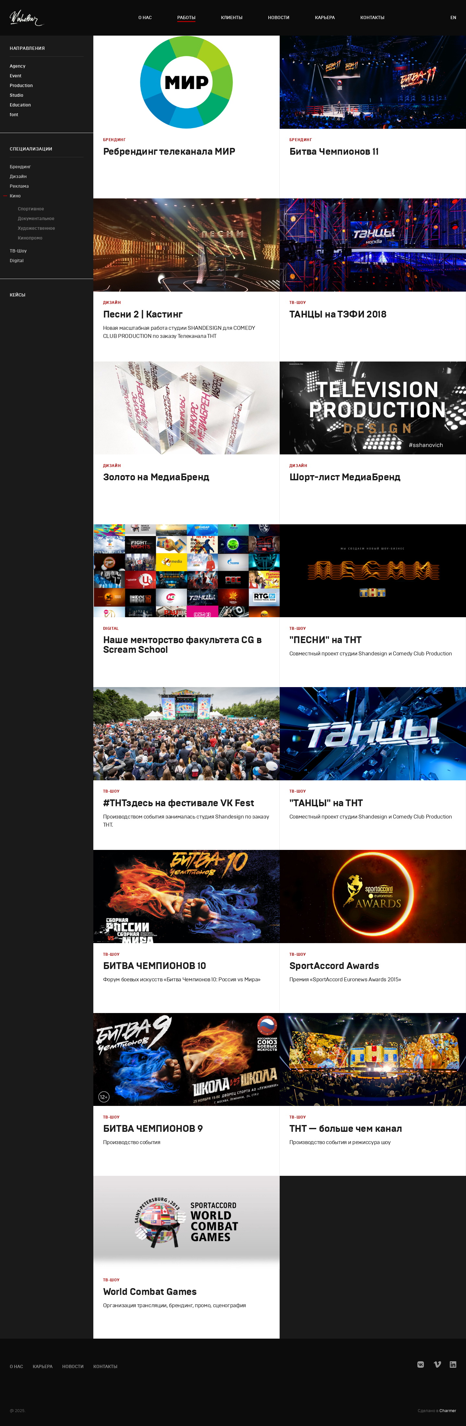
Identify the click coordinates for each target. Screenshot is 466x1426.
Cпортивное (31, 209)
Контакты (372, 17)
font (14, 114)
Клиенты (231, 17)
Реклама (19, 186)
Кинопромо (30, 238)
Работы (186, 17)
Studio (16, 95)
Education (20, 105)
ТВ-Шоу (18, 251)
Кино (15, 196)
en (453, 17)
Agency (17, 66)
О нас (145, 17)
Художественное (36, 228)
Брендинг (20, 167)
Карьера (325, 17)
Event (15, 76)
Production (21, 85)
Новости (278, 17)
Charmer (447, 1411)
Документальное (36, 218)
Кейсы (17, 295)
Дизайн (18, 176)
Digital (17, 260)
